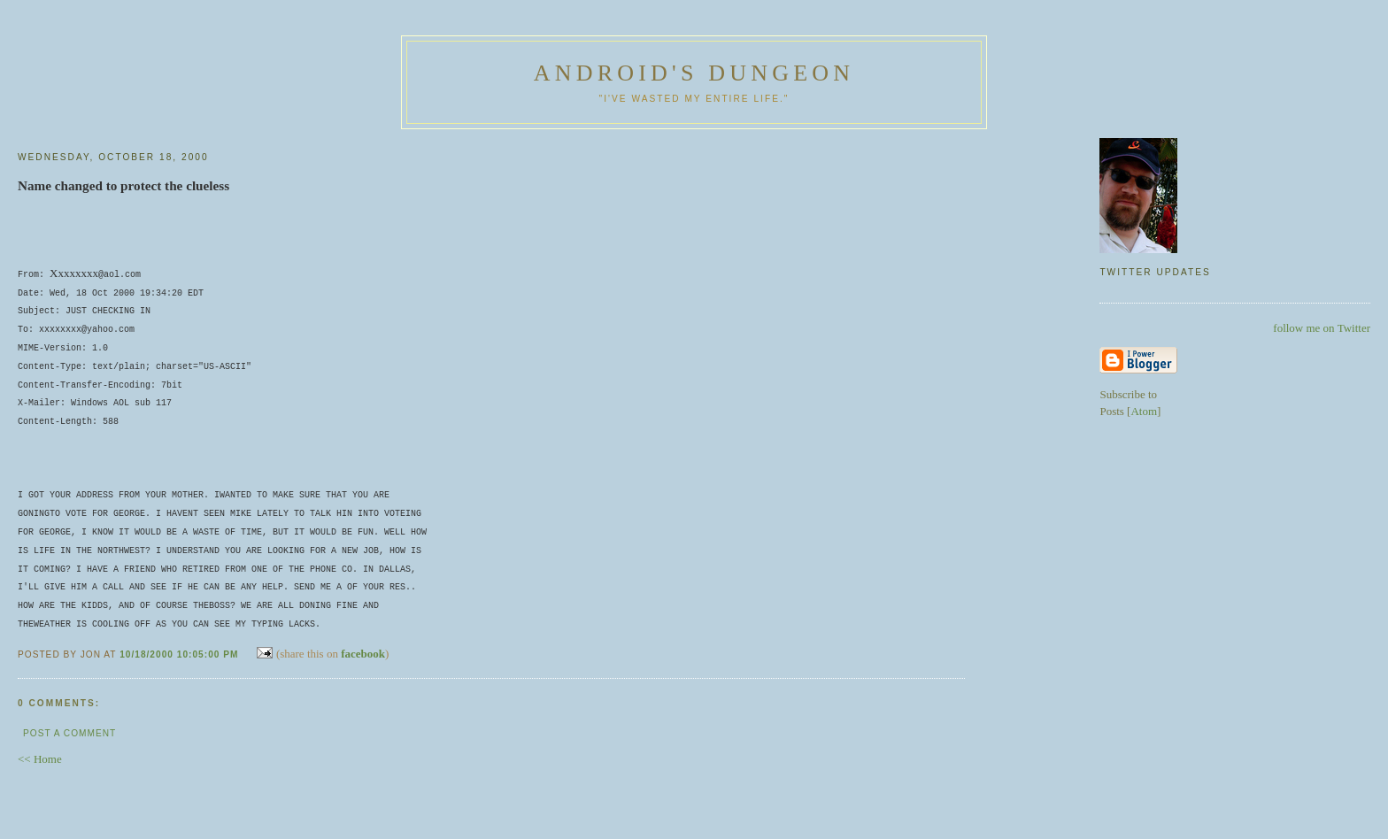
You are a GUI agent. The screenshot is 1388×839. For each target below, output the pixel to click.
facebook (363, 651)
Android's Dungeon (694, 73)
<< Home (40, 757)
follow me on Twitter (1321, 328)
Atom (1143, 411)
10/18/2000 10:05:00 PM (181, 653)
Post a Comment (69, 731)
